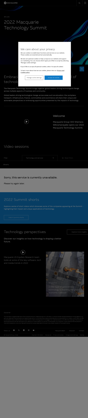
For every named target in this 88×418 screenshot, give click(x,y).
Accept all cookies (53, 77)
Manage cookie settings (34, 77)
